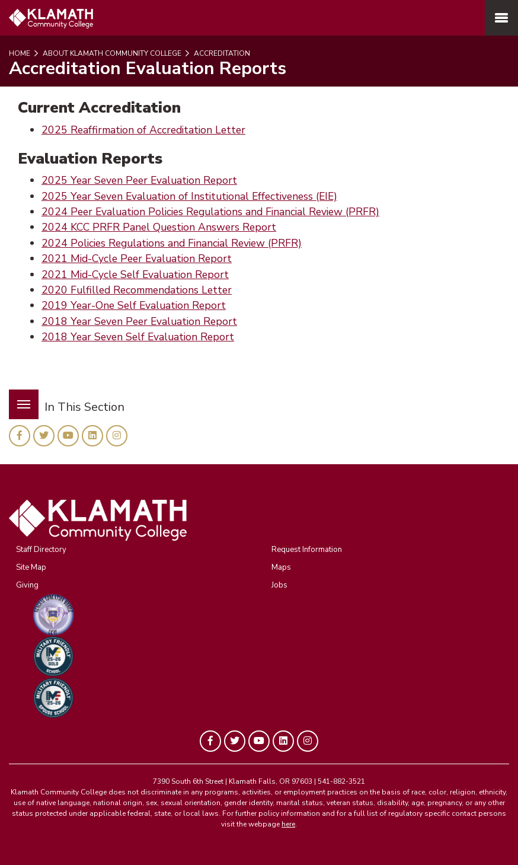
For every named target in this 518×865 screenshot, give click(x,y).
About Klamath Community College (111, 53)
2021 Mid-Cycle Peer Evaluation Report (136, 258)
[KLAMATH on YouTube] (68, 435)
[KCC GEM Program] (271, 615)
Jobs (279, 585)
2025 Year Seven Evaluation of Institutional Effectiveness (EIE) (189, 196)
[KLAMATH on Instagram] (116, 435)
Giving (27, 585)
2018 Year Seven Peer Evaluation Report (139, 321)
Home (19, 53)
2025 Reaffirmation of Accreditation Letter (143, 130)
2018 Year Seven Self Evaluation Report (137, 337)
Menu (19, 397)
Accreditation (221, 53)
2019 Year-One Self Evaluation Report (133, 305)
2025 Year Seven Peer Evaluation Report (139, 180)
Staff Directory (41, 549)
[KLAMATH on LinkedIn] (92, 435)
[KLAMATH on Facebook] (19, 435)
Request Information (306, 549)
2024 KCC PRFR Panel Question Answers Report (158, 227)
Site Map (31, 567)
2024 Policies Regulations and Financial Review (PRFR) (171, 243)
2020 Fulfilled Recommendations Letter (136, 290)
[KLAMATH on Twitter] (44, 435)
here (288, 824)
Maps (281, 567)
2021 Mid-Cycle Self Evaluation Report (135, 274)
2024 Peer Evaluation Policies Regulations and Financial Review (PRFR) (210, 212)
